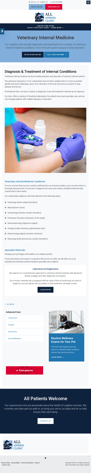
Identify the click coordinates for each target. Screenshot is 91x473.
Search (37, 463)
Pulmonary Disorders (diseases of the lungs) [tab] (26, 218)
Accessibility (15, 463)
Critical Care (12, 318)
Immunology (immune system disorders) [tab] (24, 213)
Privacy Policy (5, 463)
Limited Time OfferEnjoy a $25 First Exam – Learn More (44, 27)
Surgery (11, 325)
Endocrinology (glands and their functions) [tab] (25, 233)
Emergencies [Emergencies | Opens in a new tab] (24, 370)
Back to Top (6, 465)
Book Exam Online (33, 54)
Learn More (45, 290)
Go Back (10, 304)
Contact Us (45, 421)
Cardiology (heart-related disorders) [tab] (22, 202)
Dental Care (12, 332)
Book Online (37, 7)
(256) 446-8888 (57, 2)
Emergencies (54, 7)
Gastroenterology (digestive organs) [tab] (23, 223)
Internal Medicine (14, 338)
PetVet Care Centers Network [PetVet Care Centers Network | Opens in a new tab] (80, 465)
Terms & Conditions (27, 463)
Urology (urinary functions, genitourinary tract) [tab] (26, 228)
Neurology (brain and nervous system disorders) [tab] (28, 239)
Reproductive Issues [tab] (16, 207)
